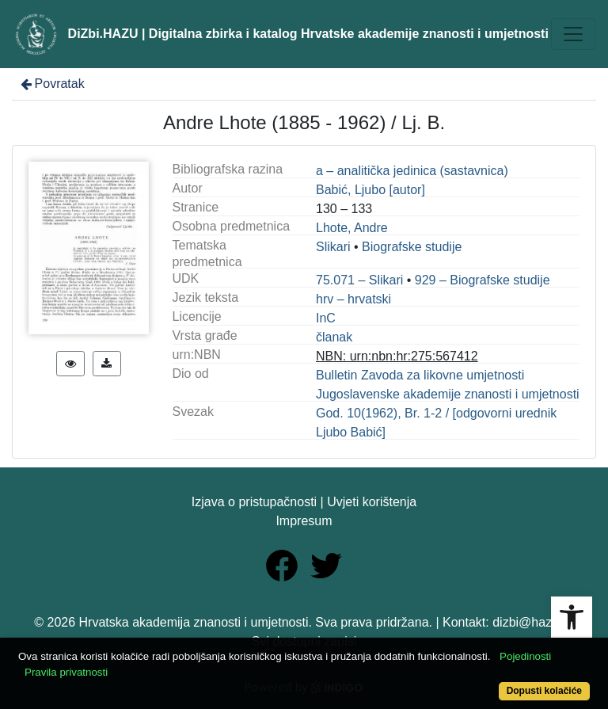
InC (326, 318)
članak (334, 337)
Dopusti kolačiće (544, 690)
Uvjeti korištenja (371, 502)
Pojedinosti (525, 656)
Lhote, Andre (352, 227)
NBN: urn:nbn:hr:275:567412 (397, 356)
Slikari (333, 246)
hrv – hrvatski (353, 299)
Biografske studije (412, 246)
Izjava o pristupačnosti (254, 502)
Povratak (51, 83)
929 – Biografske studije (482, 280)
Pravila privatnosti (66, 672)
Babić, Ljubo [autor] (370, 189)
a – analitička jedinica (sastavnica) (412, 170)
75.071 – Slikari (359, 280)
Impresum (304, 521)
